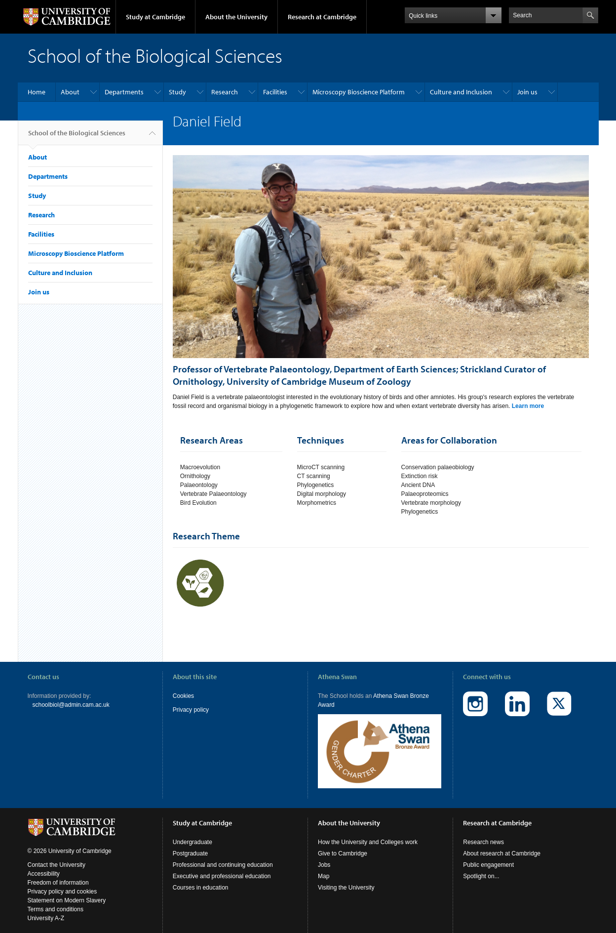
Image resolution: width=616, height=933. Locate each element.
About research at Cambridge (501, 843)
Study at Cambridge (155, 16)
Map (323, 866)
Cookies (183, 695)
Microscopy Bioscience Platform (358, 91)
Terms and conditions (55, 899)
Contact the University (56, 855)
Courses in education (201, 877)
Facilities (275, 91)
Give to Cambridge (342, 843)
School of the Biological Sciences (76, 136)
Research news (483, 832)
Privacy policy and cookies (62, 881)
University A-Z (46, 908)
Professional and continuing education (223, 855)
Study (177, 91)
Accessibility (44, 863)
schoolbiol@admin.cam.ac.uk (71, 704)
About (70, 91)
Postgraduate (190, 843)
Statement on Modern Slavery (67, 890)
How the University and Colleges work (368, 832)
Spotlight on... (481, 866)
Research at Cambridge (322, 16)
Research (224, 91)
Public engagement (488, 855)
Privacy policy (191, 709)
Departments (124, 91)
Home (36, 91)
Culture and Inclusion (461, 91)
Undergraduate (192, 832)
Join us (527, 91)
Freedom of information (58, 872)
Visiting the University (346, 877)
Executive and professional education (222, 866)
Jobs (324, 855)
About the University (236, 16)
